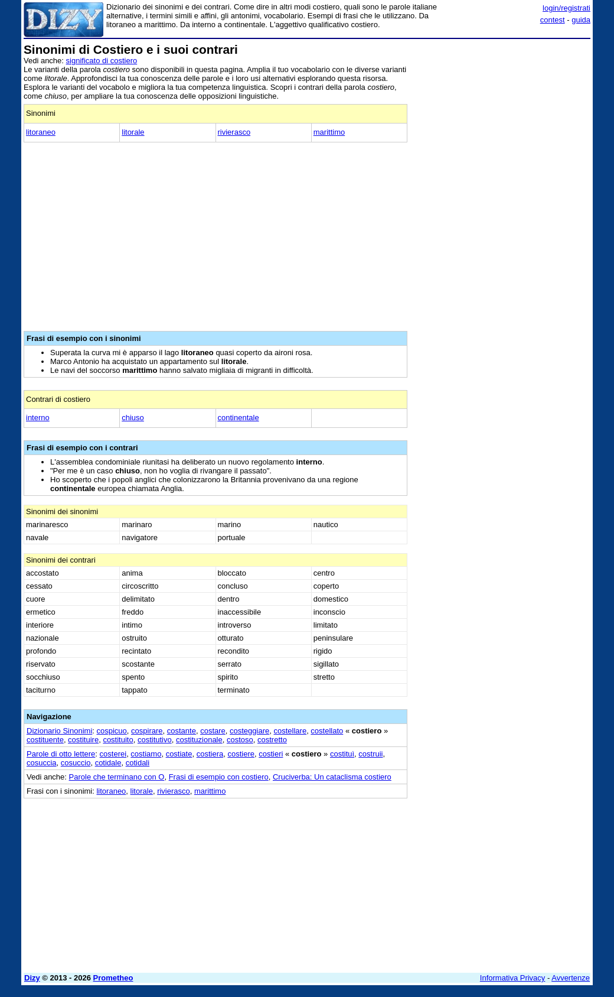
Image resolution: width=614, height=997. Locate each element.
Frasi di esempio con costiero (219, 776)
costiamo (145, 753)
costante (181, 730)
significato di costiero (102, 60)
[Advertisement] (501, 117)
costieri (271, 753)
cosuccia (42, 762)
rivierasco (234, 132)
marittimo (329, 132)
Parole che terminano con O (117, 776)
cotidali (137, 762)
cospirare (146, 730)
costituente (45, 739)
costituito (118, 739)
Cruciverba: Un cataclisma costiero (332, 776)
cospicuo (112, 730)
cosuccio (76, 762)
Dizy (32, 977)
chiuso (133, 417)
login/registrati (566, 8)
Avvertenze (570, 977)
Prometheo (113, 977)
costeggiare (249, 730)
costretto (272, 739)
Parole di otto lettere (61, 753)
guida (580, 19)
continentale (238, 417)
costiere (240, 753)
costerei (113, 753)
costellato (327, 730)
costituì (342, 753)
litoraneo (40, 132)
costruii (370, 753)
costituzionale (199, 739)
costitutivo (155, 739)
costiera (210, 753)
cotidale (108, 762)
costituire (83, 739)
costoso (240, 739)
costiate (179, 753)
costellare (289, 730)
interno (38, 417)
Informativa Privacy (513, 977)
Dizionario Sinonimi (59, 730)
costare (213, 730)
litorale (133, 132)
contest (552, 19)
